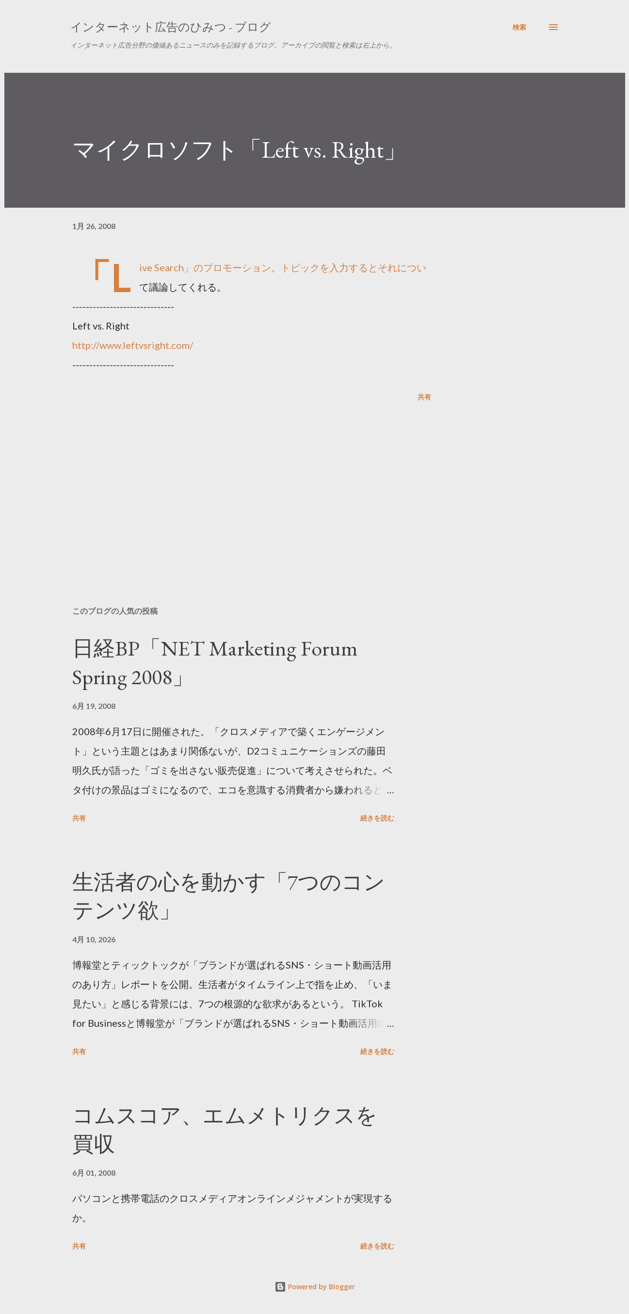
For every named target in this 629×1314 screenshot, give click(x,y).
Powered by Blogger (314, 1286)
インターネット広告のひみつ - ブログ (170, 26)
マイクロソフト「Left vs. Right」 (239, 149)
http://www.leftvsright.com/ (132, 345)
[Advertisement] (236, 485)
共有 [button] (424, 397)
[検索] (519, 27)
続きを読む (377, 818)
